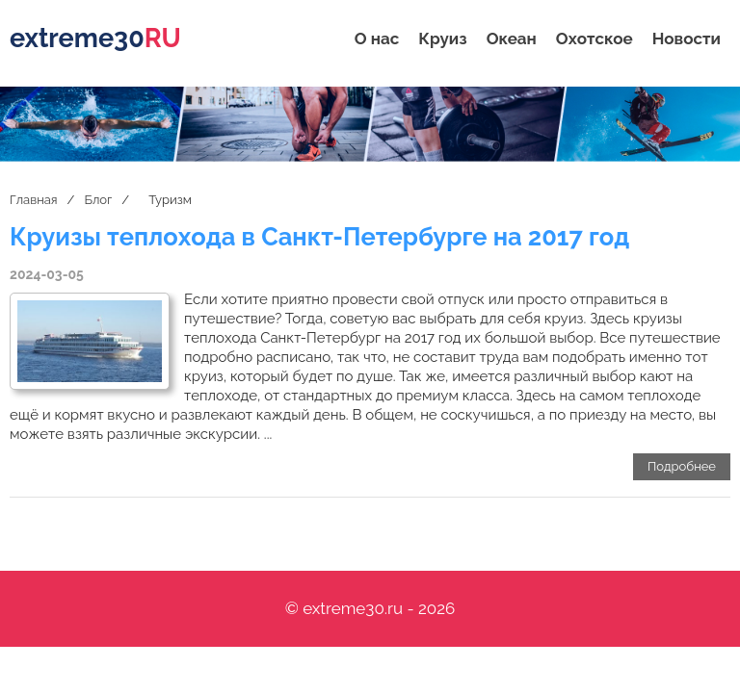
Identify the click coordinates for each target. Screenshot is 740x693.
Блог (98, 199)
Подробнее (682, 466)
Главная (34, 199)
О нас (377, 38)
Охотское (594, 38)
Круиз (442, 38)
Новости (686, 38)
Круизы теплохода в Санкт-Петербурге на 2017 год (319, 236)
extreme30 (95, 38)
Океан (512, 38)
